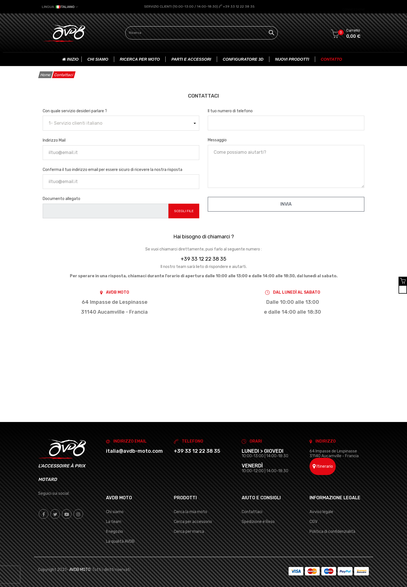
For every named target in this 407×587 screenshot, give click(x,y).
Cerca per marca (189, 530)
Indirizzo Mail (54, 139)
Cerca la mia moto (190, 511)
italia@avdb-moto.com (134, 450)
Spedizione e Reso (258, 520)
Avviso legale (321, 511)
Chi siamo (115, 511)
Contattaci (252, 511)
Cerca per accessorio (193, 520)
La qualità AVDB (120, 540)
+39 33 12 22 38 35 (203, 258)
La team (113, 520)
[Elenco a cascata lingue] (60, 7)
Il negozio (114, 530)
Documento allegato (61, 197)
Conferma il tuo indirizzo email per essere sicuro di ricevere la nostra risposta (112, 168)
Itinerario (323, 465)
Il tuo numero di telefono (230, 109)
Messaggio (217, 139)
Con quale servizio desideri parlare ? (75, 109)
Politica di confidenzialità (332, 530)
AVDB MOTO (117, 291)
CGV (313, 520)
